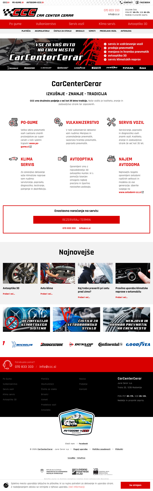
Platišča (26, 31)
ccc (6, 2)
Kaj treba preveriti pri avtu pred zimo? (93, 290)
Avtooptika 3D (11, 288)
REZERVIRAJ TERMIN (76, 220)
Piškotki (119, 449)
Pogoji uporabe (80, 449)
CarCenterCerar (45, 449)
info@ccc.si (113, 14)
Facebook (83, 443)
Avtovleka (126, 31)
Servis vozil (76, 24)
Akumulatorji (42, 31)
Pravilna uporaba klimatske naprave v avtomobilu (132, 290)
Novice (82, 379)
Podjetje (83, 384)
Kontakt (83, 389)
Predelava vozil (108, 31)
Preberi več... (9, 294)
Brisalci (80, 31)
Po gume (15, 24)
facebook (145, 2)
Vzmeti (92, 31)
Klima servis (107, 24)
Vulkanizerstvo (46, 24)
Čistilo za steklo (62, 31)
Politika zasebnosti (101, 449)
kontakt (128, 2)
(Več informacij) (77, 487)
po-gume (18, 2)
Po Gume (7, 379)
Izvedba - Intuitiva (76, 458)
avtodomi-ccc (35, 2)
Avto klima (46, 288)
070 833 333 (111, 10)
